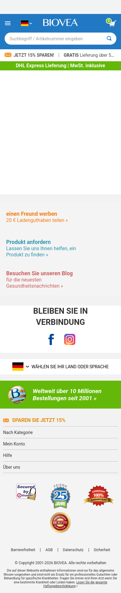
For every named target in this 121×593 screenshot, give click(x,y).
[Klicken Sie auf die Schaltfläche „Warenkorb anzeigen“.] (112, 23)
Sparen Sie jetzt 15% (34, 420)
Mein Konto (14, 443)
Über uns (11, 467)
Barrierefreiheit (23, 550)
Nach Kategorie (18, 432)
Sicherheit (102, 550)
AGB (48, 550)
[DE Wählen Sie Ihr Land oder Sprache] (26, 23)
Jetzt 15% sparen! (30, 55)
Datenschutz (73, 550)
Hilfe (7, 455)
